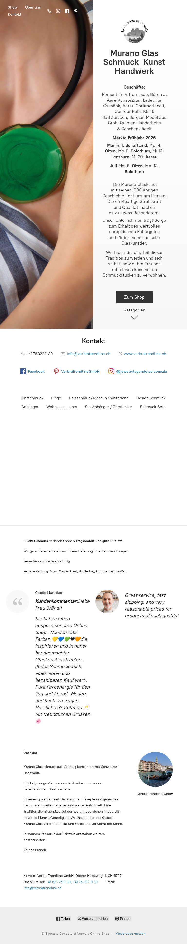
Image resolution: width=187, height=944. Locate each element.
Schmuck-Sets (153, 406)
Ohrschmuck (32, 398)
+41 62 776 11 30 (58, 882)
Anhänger (29, 406)
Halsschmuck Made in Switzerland (99, 398)
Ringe (56, 398)
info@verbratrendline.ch (42, 888)
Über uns (33, 7)
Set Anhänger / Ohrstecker (108, 406)
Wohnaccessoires (61, 406)
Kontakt (14, 14)
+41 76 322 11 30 (85, 882)
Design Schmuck (151, 398)
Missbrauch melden (130, 934)
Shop (12, 7)
